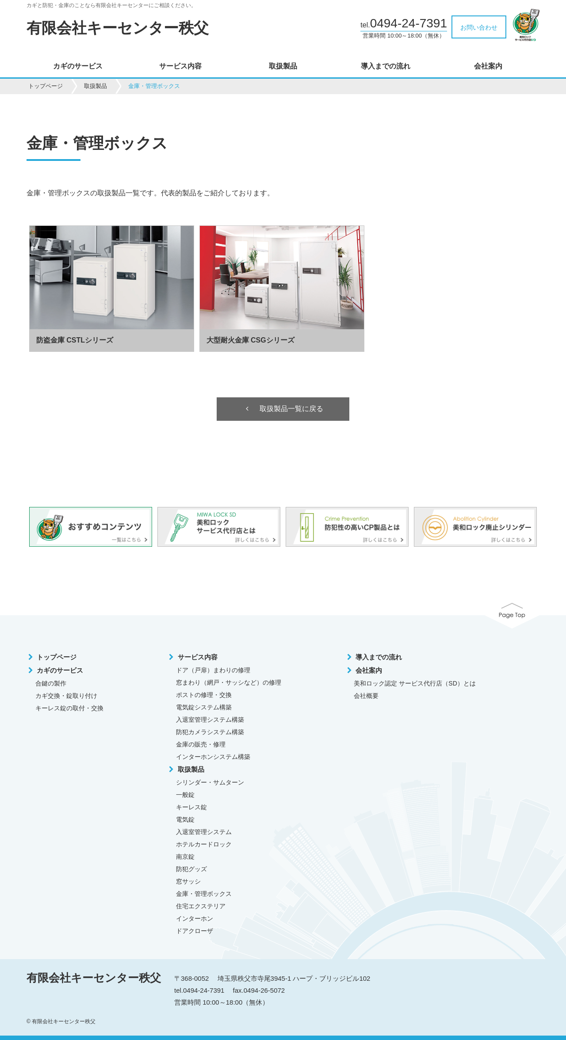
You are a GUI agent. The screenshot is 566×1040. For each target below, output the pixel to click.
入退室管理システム (204, 832)
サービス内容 (180, 66)
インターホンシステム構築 (213, 757)
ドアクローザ (194, 931)
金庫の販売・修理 (201, 744)
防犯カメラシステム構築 (210, 732)
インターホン (194, 918)
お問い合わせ (478, 27)
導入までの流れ (385, 66)
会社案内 (488, 66)
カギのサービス (78, 66)
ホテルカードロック (204, 844)
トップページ (45, 86)
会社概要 (366, 696)
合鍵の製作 (50, 683)
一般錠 (185, 795)
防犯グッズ (191, 869)
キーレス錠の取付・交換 (69, 708)
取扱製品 (283, 66)
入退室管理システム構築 (210, 720)
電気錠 (185, 819)
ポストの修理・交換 (204, 695)
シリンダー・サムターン (210, 782)
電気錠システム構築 (204, 707)
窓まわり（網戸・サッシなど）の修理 (228, 682)
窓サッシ (188, 881)
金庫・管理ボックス (204, 894)
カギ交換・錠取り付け (66, 696)
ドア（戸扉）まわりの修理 (213, 670)
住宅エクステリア (201, 906)
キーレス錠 (191, 807)
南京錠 (185, 857)
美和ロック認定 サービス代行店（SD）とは (414, 683)
